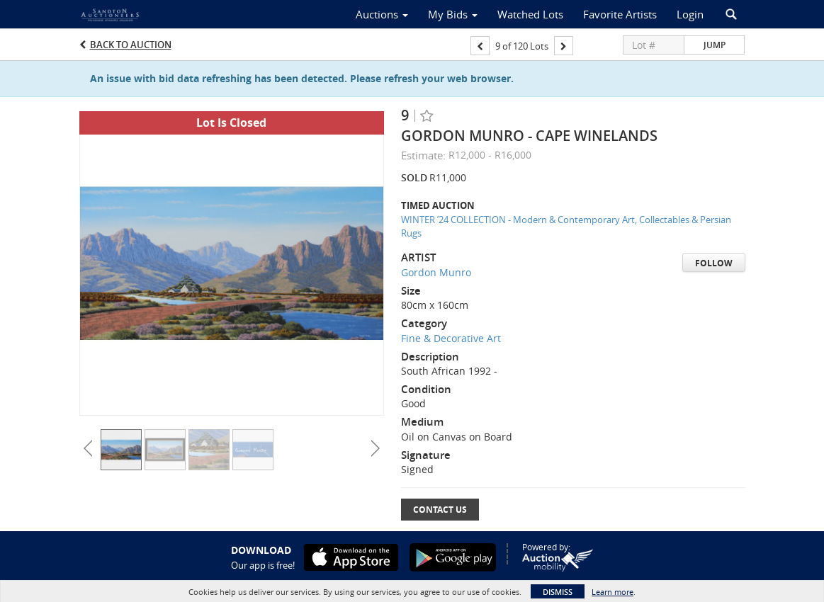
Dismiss (557, 591)
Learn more (612, 591)
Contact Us (440, 510)
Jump (715, 45)
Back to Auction (130, 44)
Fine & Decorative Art (451, 338)
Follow (714, 263)
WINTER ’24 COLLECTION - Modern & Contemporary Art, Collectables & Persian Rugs (566, 226)
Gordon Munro (436, 272)
